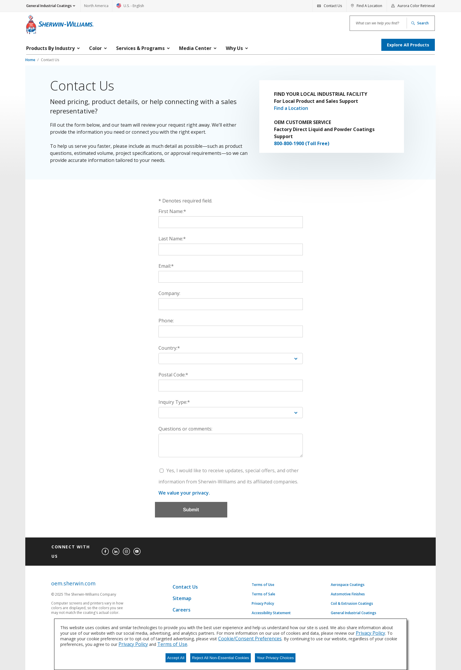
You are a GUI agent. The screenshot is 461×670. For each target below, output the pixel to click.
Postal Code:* (173, 374)
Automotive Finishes (348, 594)
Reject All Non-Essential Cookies (220, 658)
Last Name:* (172, 238)
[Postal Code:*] (230, 385)
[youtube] (137, 551)
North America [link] (96, 5)
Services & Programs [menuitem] (140, 48)
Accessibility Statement (271, 613)
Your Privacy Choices (275, 658)
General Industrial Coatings (353, 613)
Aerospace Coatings (348, 584)
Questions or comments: (185, 429)
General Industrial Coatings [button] (49, 5)
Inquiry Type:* (174, 402)
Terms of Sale (263, 594)
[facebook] (105, 551)
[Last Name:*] (230, 249)
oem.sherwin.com (73, 583)
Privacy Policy (263, 603)
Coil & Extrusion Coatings (352, 603)
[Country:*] (230, 358)
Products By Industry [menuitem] (50, 48)
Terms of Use (263, 584)
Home (30, 59)
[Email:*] (230, 277)
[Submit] (191, 509)
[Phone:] (230, 331)
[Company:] (230, 304)
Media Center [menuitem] (195, 48)
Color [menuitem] (95, 48)
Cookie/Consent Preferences (250, 638)
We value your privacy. (184, 493)
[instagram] (126, 551)
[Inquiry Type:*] (230, 412)
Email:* (166, 266)
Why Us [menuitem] (234, 48)
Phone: (166, 320)
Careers (182, 610)
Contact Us (50, 59)
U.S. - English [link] (130, 7)
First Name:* (172, 211)
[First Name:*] (230, 222)
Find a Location (291, 108)
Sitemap (182, 598)
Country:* (169, 348)
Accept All (176, 658)
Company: (169, 293)
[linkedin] (115, 551)
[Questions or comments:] (230, 445)
